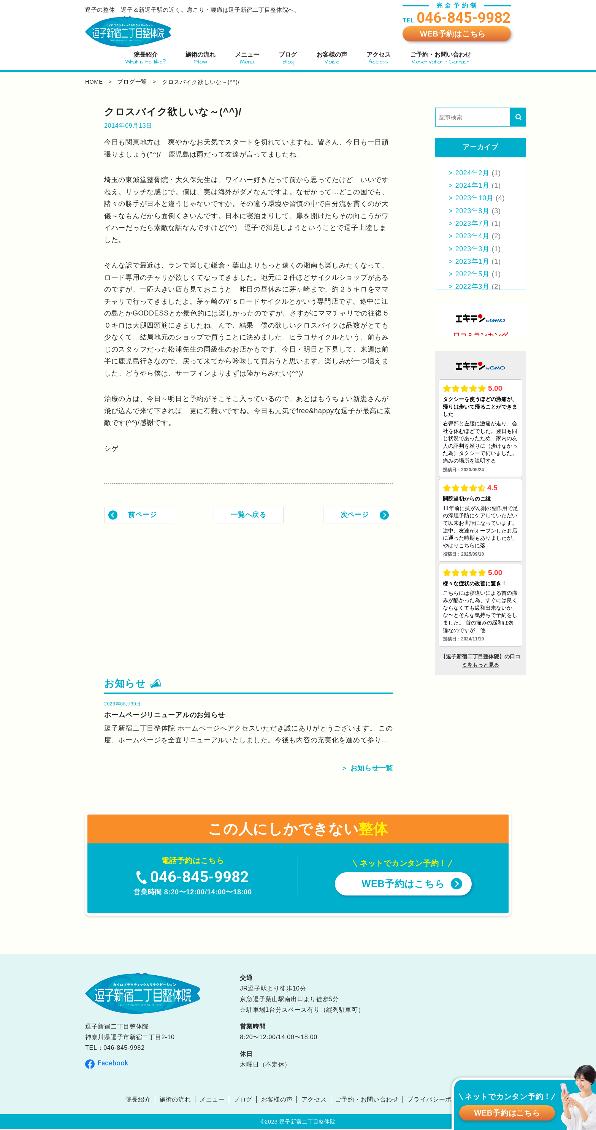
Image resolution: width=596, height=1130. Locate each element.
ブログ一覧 (133, 82)
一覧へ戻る (248, 514)
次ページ (355, 514)
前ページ (142, 514)
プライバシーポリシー (439, 1100)
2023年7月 (472, 223)
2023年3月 (472, 249)
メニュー (212, 1100)
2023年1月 (472, 261)
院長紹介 (138, 1100)
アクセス (314, 1100)
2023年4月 (472, 236)
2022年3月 (472, 286)
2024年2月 (472, 173)
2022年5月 (472, 274)
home (94, 82)
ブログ (242, 1100)
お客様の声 (277, 1100)
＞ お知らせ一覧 (367, 769)
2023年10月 (474, 198)
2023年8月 (472, 211)
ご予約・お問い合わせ (367, 1100)
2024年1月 (472, 185)
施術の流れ (175, 1100)
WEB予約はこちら (453, 34)
